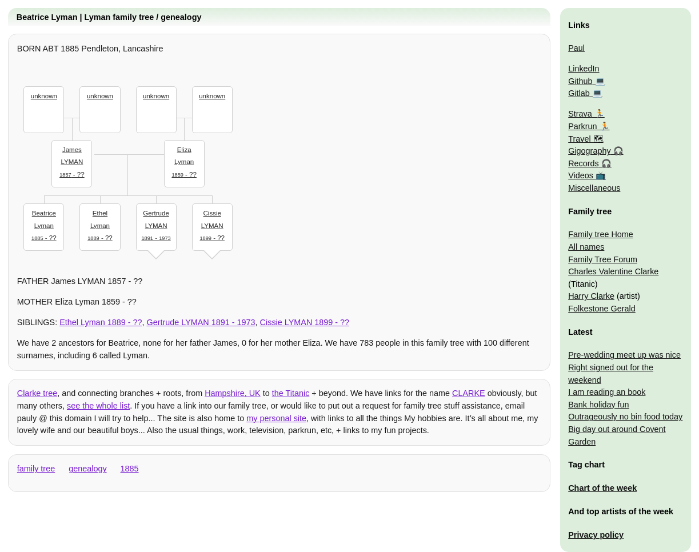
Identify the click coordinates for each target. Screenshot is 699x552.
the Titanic (291, 393)
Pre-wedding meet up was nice (624, 354)
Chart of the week (602, 488)
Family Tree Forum (602, 259)
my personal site (276, 418)
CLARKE (468, 393)
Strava (580, 113)
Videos (580, 175)
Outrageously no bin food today (625, 416)
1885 (130, 468)
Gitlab (579, 93)
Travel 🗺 (585, 138)
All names (586, 246)
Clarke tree (37, 393)
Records (583, 163)
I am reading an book (606, 392)
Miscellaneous (594, 188)
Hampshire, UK (233, 393)
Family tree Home (600, 234)
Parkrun (582, 126)
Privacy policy (596, 534)
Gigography (589, 150)
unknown (44, 96)
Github (580, 81)
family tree (36, 468)
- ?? (72, 161)
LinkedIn (583, 68)
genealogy (87, 468)
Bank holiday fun (598, 404)
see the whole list (98, 405)
